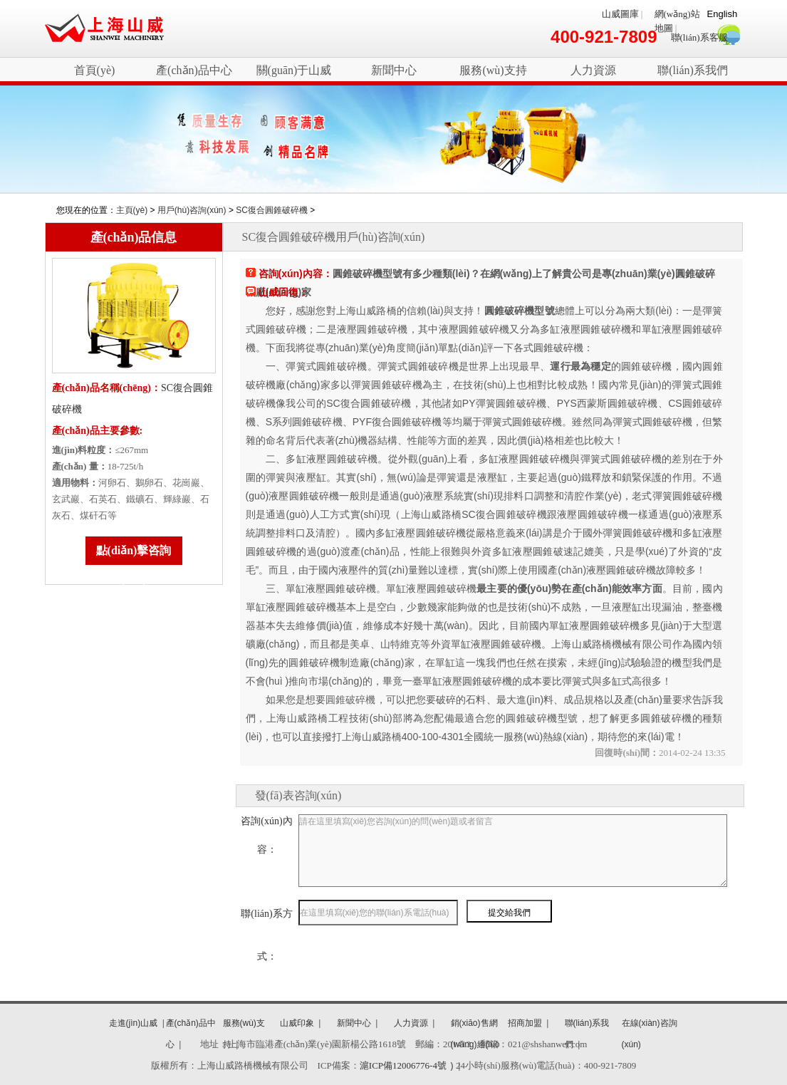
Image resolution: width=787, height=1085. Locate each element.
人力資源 (593, 70)
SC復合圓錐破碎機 (272, 210)
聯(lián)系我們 (692, 70)
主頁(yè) (132, 210)
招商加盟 (525, 1023)
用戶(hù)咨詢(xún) (191, 210)
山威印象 (297, 1023)
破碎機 (105, 28)
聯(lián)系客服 (699, 37)
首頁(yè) (94, 70)
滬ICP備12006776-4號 (403, 1065)
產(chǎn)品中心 (194, 70)
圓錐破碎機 (350, 699)
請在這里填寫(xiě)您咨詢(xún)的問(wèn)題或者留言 (512, 850)
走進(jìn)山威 (133, 1023)
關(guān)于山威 (294, 70)
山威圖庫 (620, 14)
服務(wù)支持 (492, 70)
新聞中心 (394, 70)
